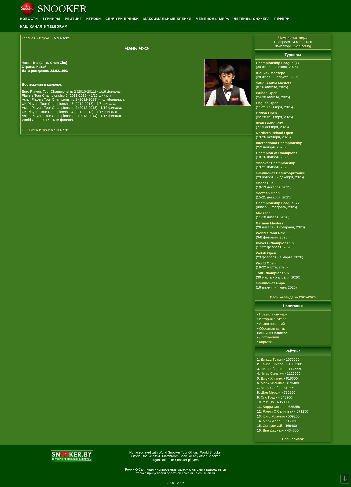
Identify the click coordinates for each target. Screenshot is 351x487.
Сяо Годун (269, 397)
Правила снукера (273, 314)
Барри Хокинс (274, 407)
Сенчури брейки (122, 19)
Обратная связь (272, 328)
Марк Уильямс (272, 383)
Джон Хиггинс (272, 378)
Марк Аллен (272, 421)
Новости (29, 19)
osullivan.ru (206, 473)
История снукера (272, 319)
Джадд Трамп (272, 359)
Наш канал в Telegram (44, 26)
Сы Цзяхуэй (272, 426)
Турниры (51, 19)
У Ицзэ (268, 402)
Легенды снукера (252, 19)
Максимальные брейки (167, 19)
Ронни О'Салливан (278, 411)
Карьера (266, 342)
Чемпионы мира (212, 19)
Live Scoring (301, 46)
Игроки (93, 19)
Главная (28, 38)
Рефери (281, 19)
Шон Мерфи (271, 392)
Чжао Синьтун (272, 373)
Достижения (269, 337)
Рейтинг (73, 19)
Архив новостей (272, 324)
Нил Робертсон (273, 369)
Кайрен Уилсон (273, 364)
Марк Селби (270, 388)
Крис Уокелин (274, 416)
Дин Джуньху (273, 430)
